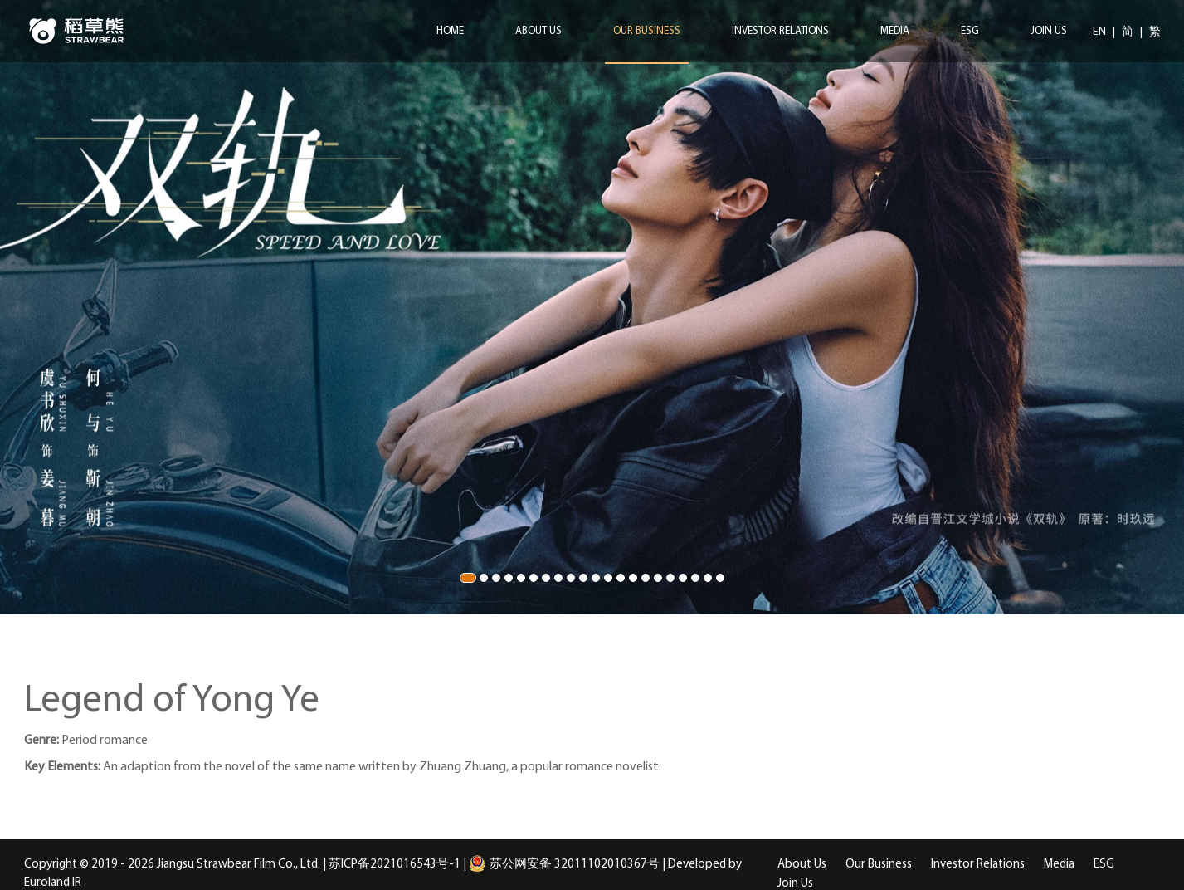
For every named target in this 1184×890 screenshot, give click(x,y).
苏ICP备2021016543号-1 (394, 864)
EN (1100, 32)
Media (894, 31)
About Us (538, 31)
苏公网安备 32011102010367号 (564, 864)
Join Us (1049, 31)
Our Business (646, 31)
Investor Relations (780, 31)
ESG (970, 31)
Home (450, 31)
